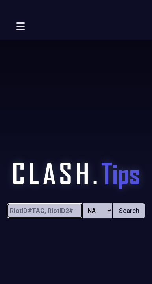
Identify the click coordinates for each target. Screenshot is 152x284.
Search (129, 211)
